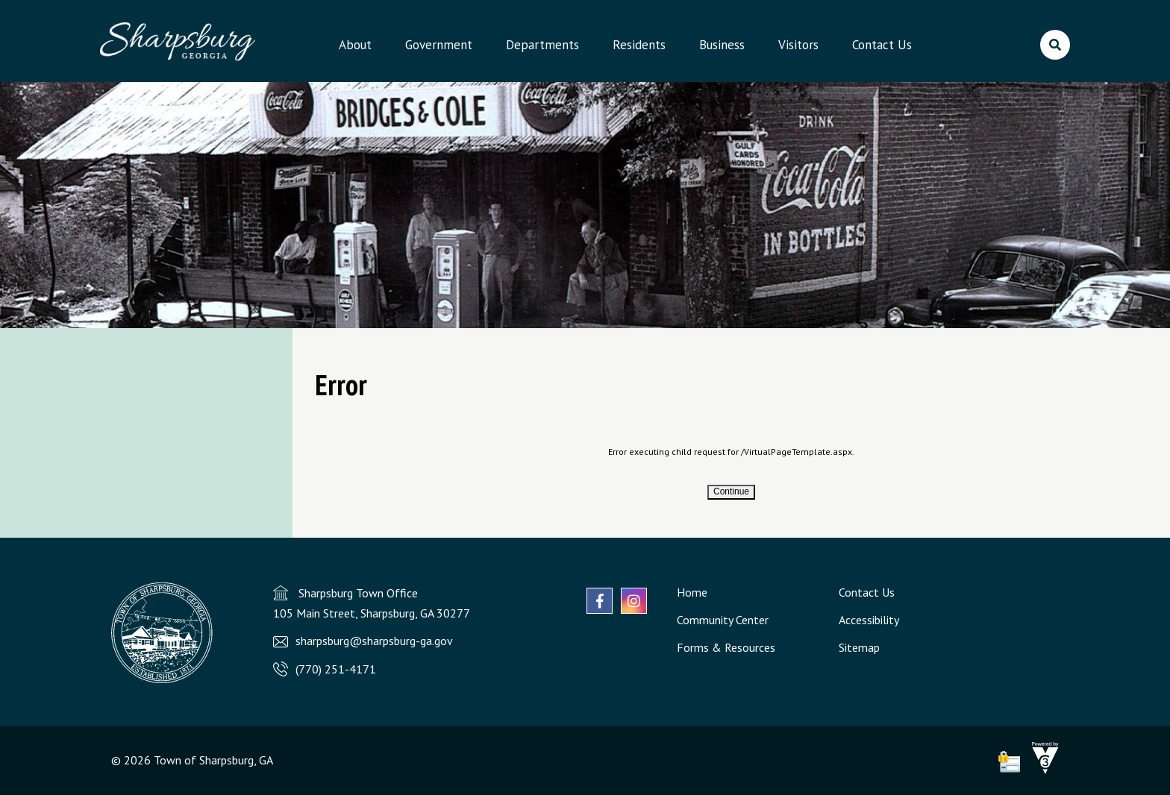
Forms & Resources (726, 647)
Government (438, 45)
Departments (542, 45)
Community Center (723, 619)
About (355, 45)
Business (722, 45)
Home (692, 592)
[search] (1055, 45)
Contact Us (882, 45)
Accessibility (869, 619)
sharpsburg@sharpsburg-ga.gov (374, 640)
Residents (639, 45)
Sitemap (859, 647)
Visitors (798, 45)
